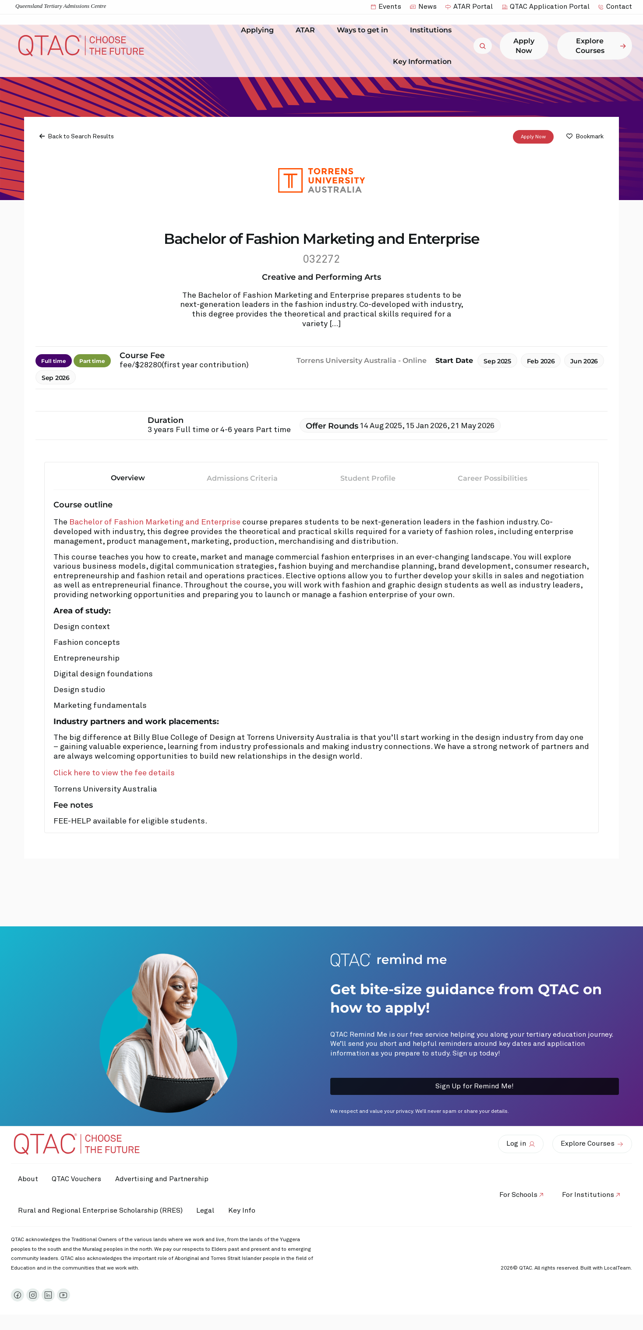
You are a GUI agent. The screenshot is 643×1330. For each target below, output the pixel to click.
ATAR (307, 30)
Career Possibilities (492, 478)
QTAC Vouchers (82, 1178)
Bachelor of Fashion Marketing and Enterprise (154, 522)
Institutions (433, 30)
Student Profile (368, 478)
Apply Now (533, 137)
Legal (211, 1210)
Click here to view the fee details (114, 773)
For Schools (513, 1194)
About (30, 1178)
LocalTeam (617, 1268)
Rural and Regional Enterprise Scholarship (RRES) (102, 1210)
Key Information (424, 61)
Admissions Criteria (242, 478)
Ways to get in (364, 30)
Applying (259, 30)
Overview (128, 478)
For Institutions (586, 1194)
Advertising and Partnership (171, 1178)
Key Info (253, 1210)
